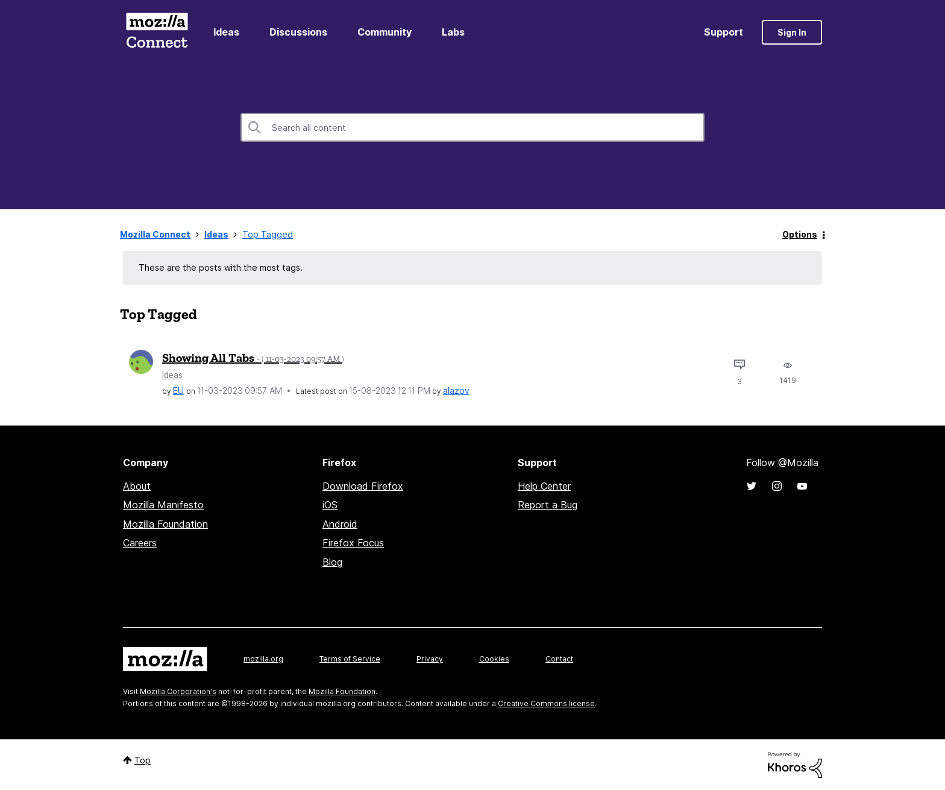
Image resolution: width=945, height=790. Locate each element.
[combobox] (472, 127)
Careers (140, 543)
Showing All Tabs (253, 357)
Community (384, 32)
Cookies (494, 658)
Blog (332, 562)
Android (339, 524)
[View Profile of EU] (178, 390)
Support (723, 32)
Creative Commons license (546, 703)
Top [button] (142, 760)
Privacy (429, 658)
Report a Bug (547, 505)
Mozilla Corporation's (178, 691)
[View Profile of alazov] (456, 390)
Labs (453, 32)
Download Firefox (362, 486)
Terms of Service (349, 658)
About (137, 486)
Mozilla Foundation (165, 524)
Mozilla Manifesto (163, 505)
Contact (559, 658)
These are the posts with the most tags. (221, 267)
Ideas (226, 32)
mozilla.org (263, 658)
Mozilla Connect (156, 32)
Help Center (544, 486)
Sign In (791, 32)
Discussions (298, 32)
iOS (330, 505)
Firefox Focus (353, 543)
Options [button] (799, 234)
